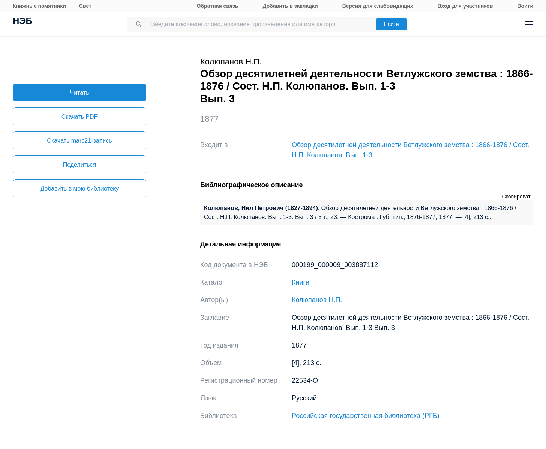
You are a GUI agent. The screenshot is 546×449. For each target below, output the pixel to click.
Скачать (80, 116)
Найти (391, 24)
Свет (85, 6)
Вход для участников (465, 6)
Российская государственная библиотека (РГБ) (366, 415)
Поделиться (79, 164)
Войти (525, 6)
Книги (300, 282)
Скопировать (517, 197)
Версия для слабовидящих (377, 6)
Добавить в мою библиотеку (79, 188)
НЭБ (22, 22)
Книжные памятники (39, 6)
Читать (79, 93)
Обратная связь (217, 6)
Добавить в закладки (290, 6)
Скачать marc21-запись (79, 140)
